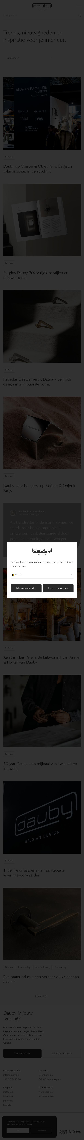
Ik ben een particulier (26, 588)
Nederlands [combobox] (42, 574)
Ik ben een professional (58, 588)
